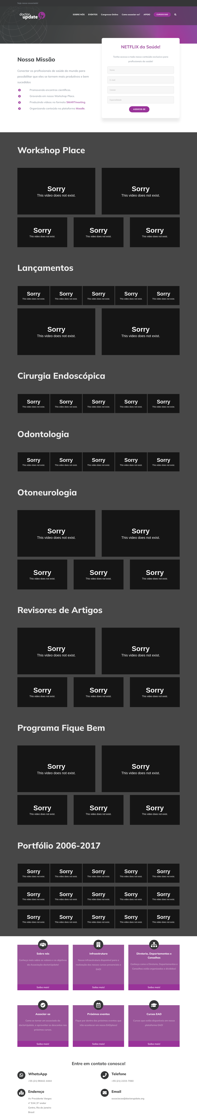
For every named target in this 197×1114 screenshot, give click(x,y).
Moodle (80, 108)
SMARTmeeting (75, 102)
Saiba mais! (40, 987)
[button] (175, 14)
